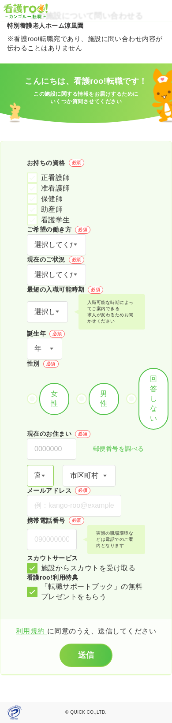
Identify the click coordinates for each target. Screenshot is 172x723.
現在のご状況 (55, 260)
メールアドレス (58, 490)
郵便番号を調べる (113, 449)
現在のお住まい (58, 434)
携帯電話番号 (55, 520)
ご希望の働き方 (58, 230)
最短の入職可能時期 (65, 290)
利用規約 (31, 631)
